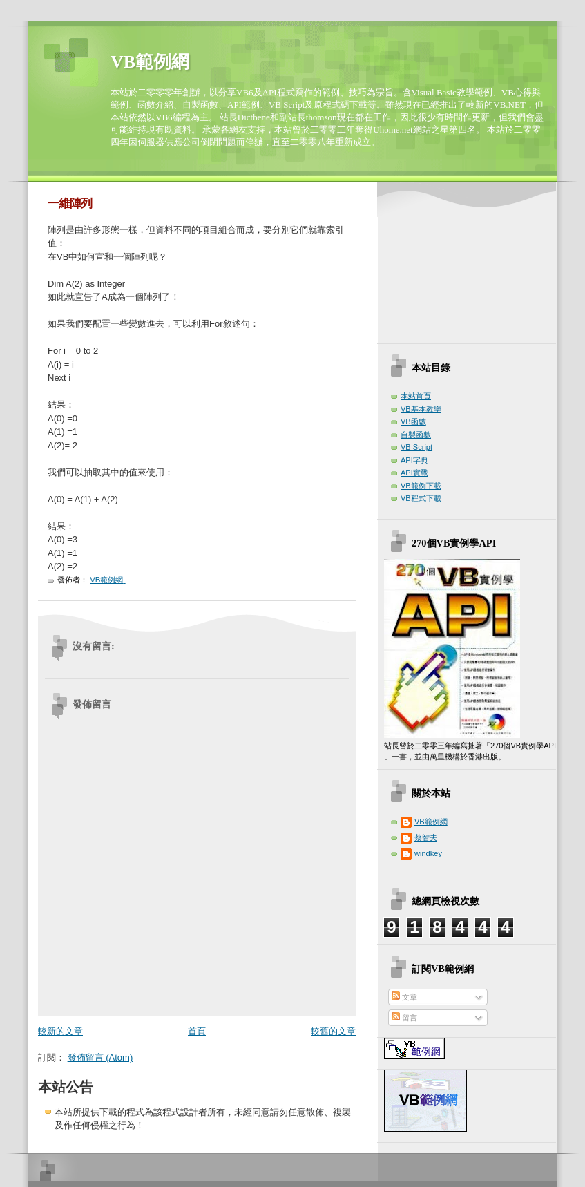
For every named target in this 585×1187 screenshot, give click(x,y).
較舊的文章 (333, 1031)
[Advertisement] (457, 265)
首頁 (197, 1031)
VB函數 (413, 421)
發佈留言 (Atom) (100, 1057)
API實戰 (414, 472)
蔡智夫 (425, 837)
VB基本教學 (421, 409)
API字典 (414, 460)
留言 (404, 1018)
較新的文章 (60, 1031)
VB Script (416, 447)
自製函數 (416, 434)
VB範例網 (150, 62)
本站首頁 (416, 396)
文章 (404, 997)
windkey (428, 853)
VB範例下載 (421, 486)
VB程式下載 (421, 498)
